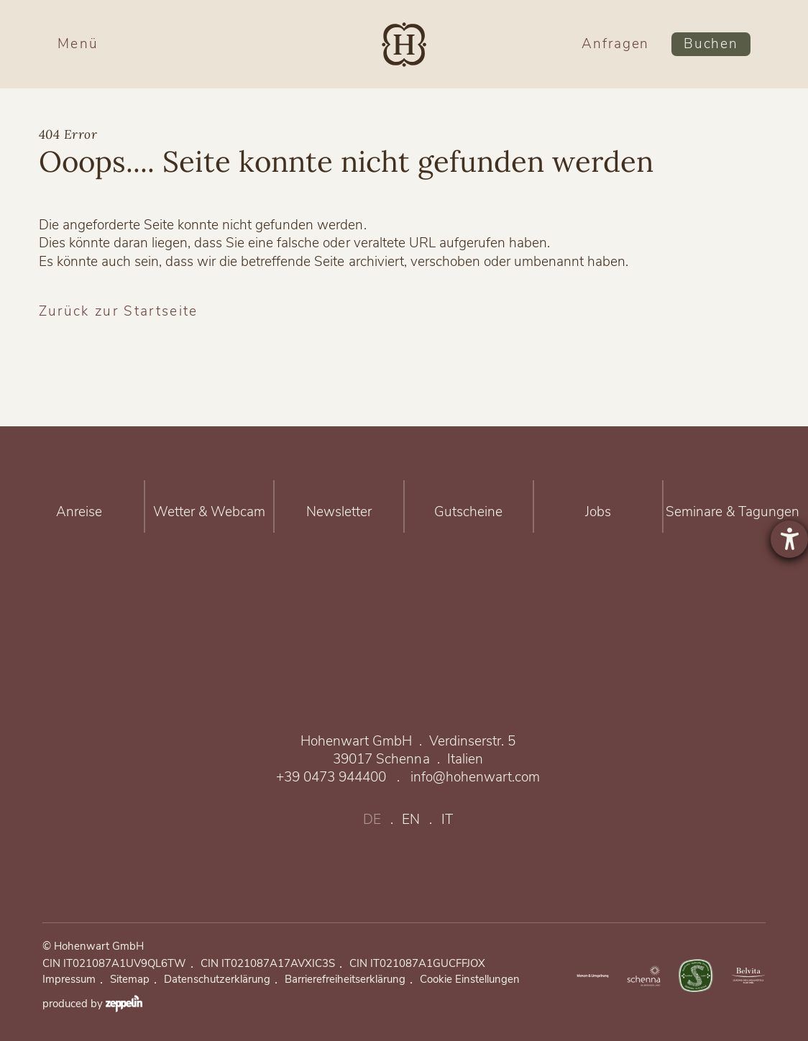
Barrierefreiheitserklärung (345, 980)
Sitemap (130, 980)
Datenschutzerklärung (217, 980)
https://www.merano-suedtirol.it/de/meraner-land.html (591, 975)
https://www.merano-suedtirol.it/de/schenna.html (644, 976)
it (447, 820)
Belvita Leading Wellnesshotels (748, 976)
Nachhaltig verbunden (696, 975)
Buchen (711, 44)
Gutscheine (469, 506)
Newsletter (339, 506)
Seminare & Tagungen (732, 506)
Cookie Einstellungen (470, 980)
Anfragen (615, 44)
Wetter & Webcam (209, 506)
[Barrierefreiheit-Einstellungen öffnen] (789, 539)
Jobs (598, 506)
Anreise (78, 506)
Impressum (69, 980)
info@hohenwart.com (475, 778)
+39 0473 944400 (331, 778)
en (411, 820)
